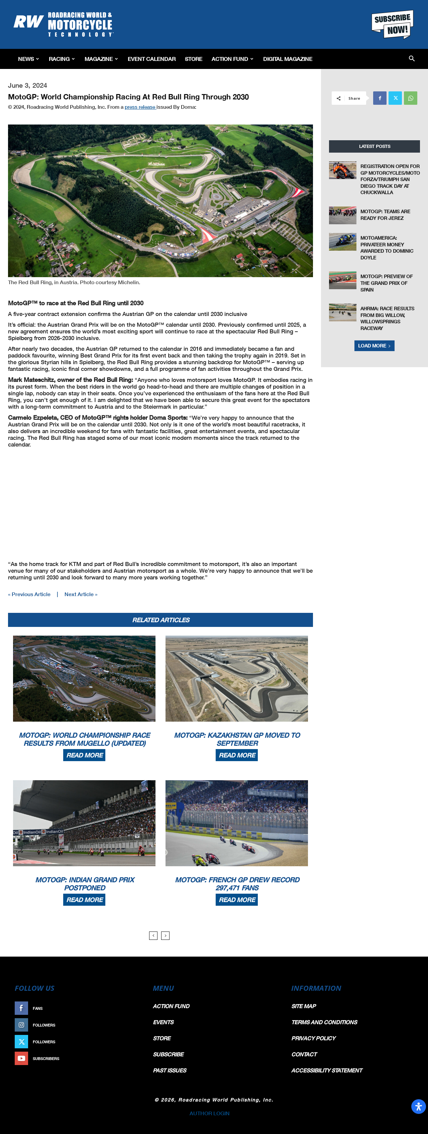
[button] (412, 59)
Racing (62, 59)
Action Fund (232, 59)
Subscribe (126, 1058)
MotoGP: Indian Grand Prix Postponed (84, 884)
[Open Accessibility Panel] (418, 1106)
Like (133, 1008)
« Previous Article (29, 594)
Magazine (101, 59)
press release (140, 107)
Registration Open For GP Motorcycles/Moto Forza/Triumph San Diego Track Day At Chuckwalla (390, 179)
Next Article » (81, 594)
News (28, 59)
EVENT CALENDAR (152, 59)
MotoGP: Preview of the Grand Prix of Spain (386, 282)
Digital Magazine (287, 59)
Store (193, 59)
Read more (84, 755)
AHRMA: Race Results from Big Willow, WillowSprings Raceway (387, 318)
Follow (129, 1025)
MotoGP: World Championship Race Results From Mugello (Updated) (84, 739)
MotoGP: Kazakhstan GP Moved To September (237, 739)
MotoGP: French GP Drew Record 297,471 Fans (237, 884)
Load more (374, 345)
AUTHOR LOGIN (210, 1113)
